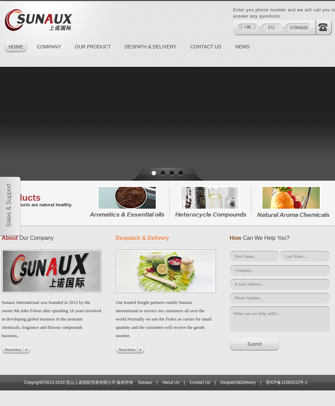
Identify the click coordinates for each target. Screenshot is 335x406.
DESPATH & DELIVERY (150, 46)
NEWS (242, 46)
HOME (16, 46)
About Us (170, 382)
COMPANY (49, 46)
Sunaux (145, 382)
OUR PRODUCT (93, 46)
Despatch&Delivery (238, 382)
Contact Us (200, 382)
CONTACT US (205, 46)
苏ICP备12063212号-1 (286, 382)
